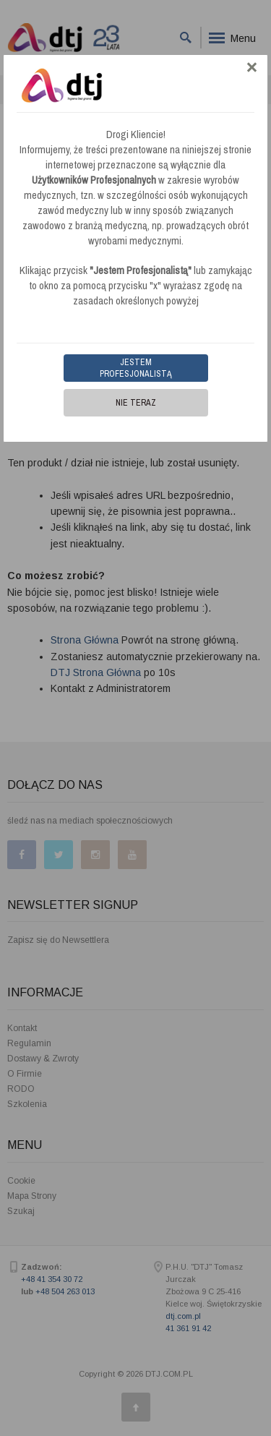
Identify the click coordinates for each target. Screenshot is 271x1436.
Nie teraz (136, 403)
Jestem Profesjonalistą (136, 368)
